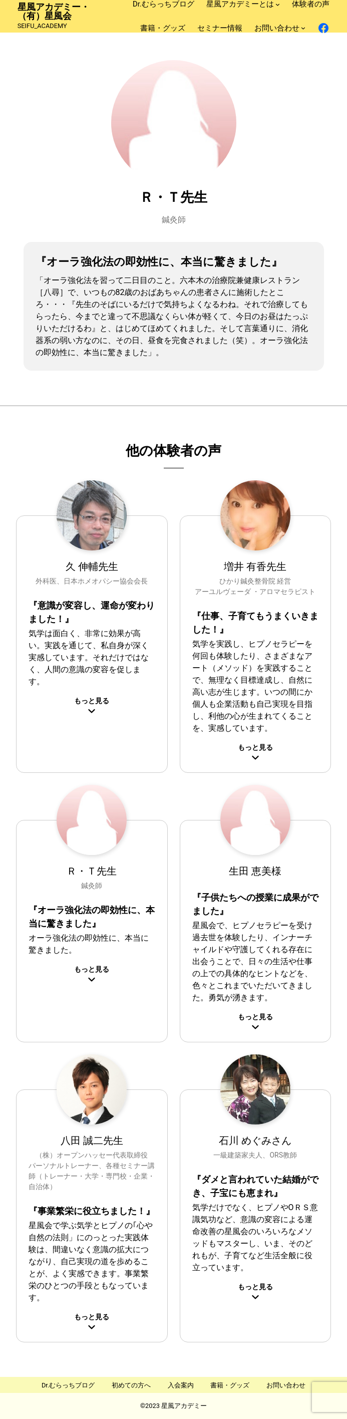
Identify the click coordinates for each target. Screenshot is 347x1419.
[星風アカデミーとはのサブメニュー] (277, 4)
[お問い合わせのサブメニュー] (303, 28)
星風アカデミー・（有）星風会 (54, 11)
